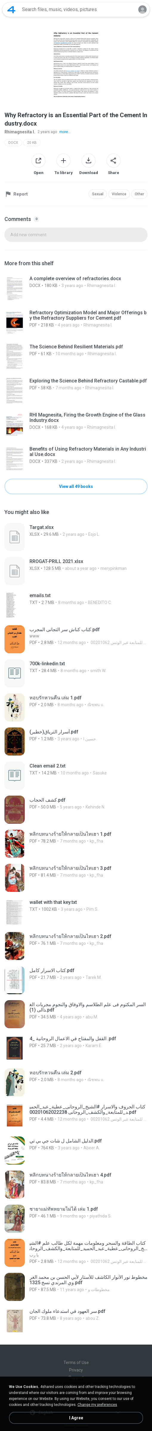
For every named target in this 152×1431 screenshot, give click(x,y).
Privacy (76, 1370)
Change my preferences (97, 1405)
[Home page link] (11, 9)
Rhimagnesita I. (19, 131)
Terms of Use (76, 1362)
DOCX (13, 143)
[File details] (76, 288)
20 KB (32, 143)
